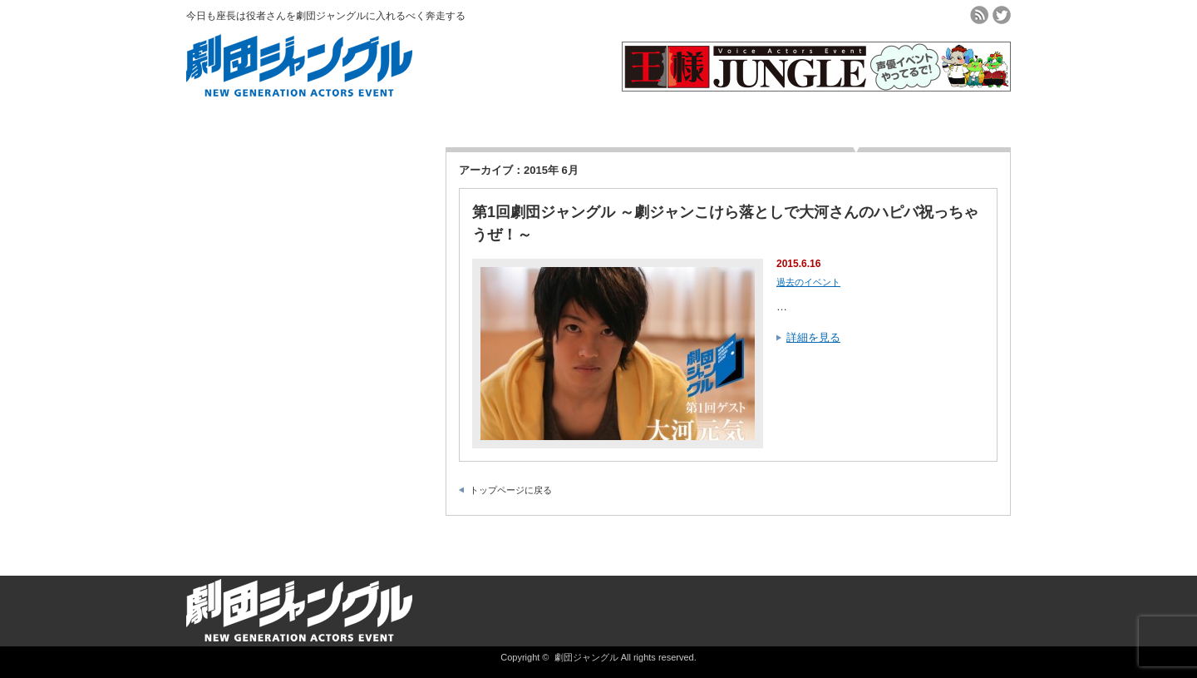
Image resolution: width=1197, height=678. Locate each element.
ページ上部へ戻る (1182, 540)
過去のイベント (650, 118)
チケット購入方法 (444, 118)
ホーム (238, 118)
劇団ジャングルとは (341, 118)
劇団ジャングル (586, 657)
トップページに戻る (511, 490)
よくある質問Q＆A (753, 118)
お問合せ (959, 118)
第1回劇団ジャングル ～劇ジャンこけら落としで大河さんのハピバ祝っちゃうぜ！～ (725, 223)
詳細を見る (813, 337)
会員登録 (547, 118)
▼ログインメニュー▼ (856, 123)
